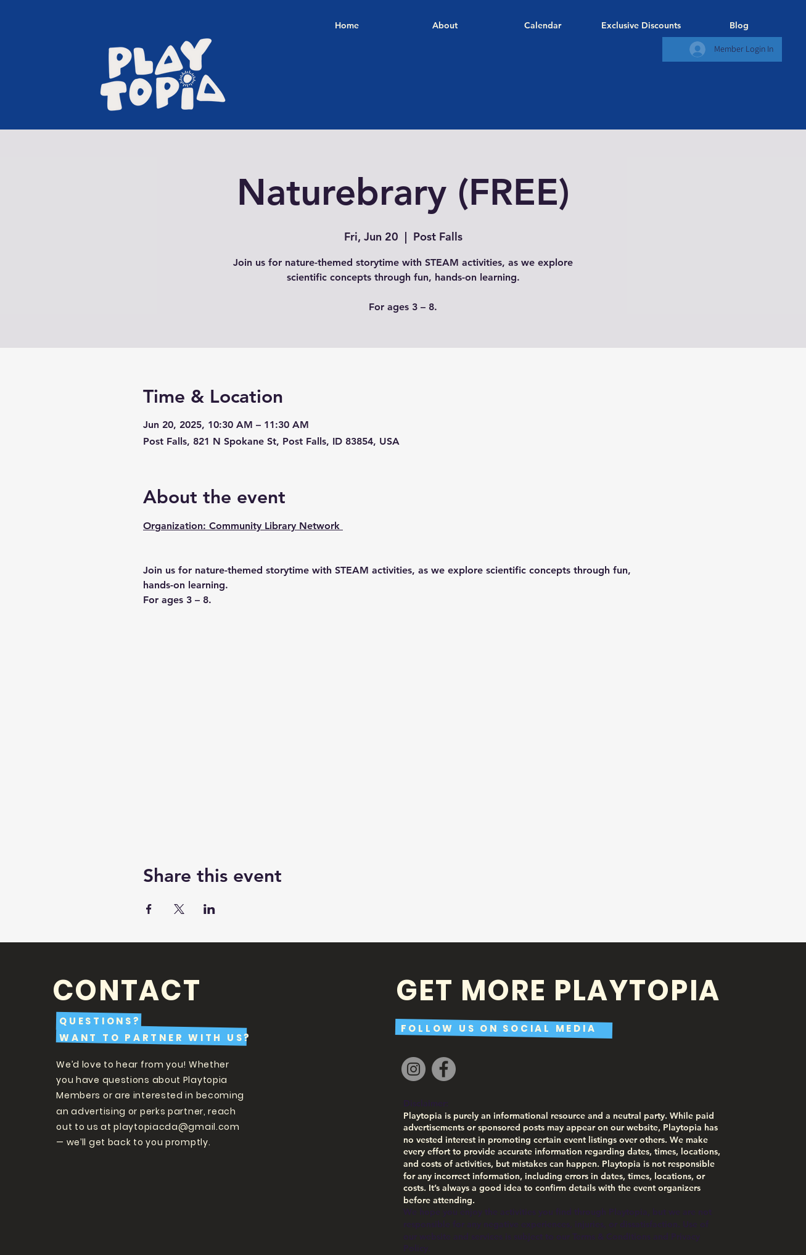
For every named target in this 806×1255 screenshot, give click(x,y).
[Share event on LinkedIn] (209, 909)
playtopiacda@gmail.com (176, 1127)
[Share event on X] (179, 909)
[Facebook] (444, 1069)
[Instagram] (413, 1069)
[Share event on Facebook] (149, 909)
